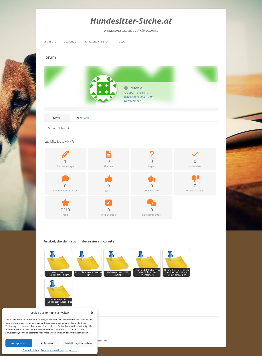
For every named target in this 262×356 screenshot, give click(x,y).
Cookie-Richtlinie (31, 350)
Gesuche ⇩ (70, 41)
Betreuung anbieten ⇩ (97, 41)
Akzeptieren (18, 343)
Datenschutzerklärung (52, 350)
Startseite (50, 41)
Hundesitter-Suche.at (131, 20)
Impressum (71, 350)
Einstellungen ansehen (78, 343)
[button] (92, 312)
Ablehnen (47, 343)
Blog (122, 41)
